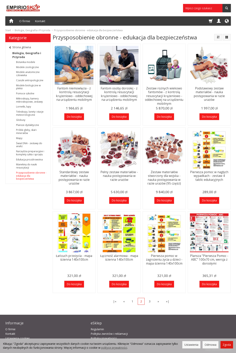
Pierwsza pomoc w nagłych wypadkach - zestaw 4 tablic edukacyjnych (209, 175)
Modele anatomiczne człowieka (28, 73)
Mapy (19, 138)
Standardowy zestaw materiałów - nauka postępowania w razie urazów (74, 177)
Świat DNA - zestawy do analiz (29, 145)
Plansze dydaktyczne (27, 125)
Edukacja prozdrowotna (29, 159)
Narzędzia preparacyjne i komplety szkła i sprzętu (30, 153)
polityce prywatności (114, 347)
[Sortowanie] (218, 37)
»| (167, 301)
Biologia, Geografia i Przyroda (26, 55)
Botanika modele (25, 62)
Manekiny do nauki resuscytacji (26, 166)
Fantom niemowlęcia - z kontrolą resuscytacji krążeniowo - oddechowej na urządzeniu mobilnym (74, 93)
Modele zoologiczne (27, 67)
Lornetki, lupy (23, 106)
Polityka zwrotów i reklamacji (109, 333)
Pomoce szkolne (25, 93)
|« (114, 301)
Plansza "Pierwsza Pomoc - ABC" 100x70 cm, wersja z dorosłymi (209, 259)
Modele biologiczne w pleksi (28, 87)
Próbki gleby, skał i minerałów (26, 131)
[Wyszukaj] (226, 8)
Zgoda (227, 345)
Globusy (20, 120)
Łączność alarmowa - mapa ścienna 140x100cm (119, 257)
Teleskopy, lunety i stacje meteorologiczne (30, 113)
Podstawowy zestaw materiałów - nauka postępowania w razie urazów (209, 93)
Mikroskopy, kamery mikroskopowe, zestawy (29, 100)
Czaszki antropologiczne (29, 80)
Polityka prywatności (104, 337)
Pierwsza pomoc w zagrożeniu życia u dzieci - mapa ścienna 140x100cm (164, 259)
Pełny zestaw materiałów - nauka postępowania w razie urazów (119, 175)
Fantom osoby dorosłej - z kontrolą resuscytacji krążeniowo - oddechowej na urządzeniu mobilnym (119, 93)
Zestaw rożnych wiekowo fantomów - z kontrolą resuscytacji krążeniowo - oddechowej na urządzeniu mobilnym (164, 95)
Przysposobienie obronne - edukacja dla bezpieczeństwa (31, 176)
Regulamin (97, 328)
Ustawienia (191, 345)
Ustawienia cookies (17, 337)
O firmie (24, 21)
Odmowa (210, 345)
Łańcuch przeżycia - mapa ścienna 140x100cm (74, 257)
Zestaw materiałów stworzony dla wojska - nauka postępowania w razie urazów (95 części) (164, 177)
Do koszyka (74, 116)
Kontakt (40, 21)
